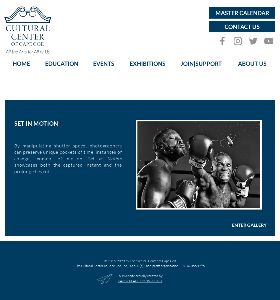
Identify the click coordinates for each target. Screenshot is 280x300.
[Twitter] (253, 41)
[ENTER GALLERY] (249, 225)
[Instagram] (237, 41)
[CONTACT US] (242, 26)
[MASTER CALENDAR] (242, 13)
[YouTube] (268, 41)
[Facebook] (222, 41)
